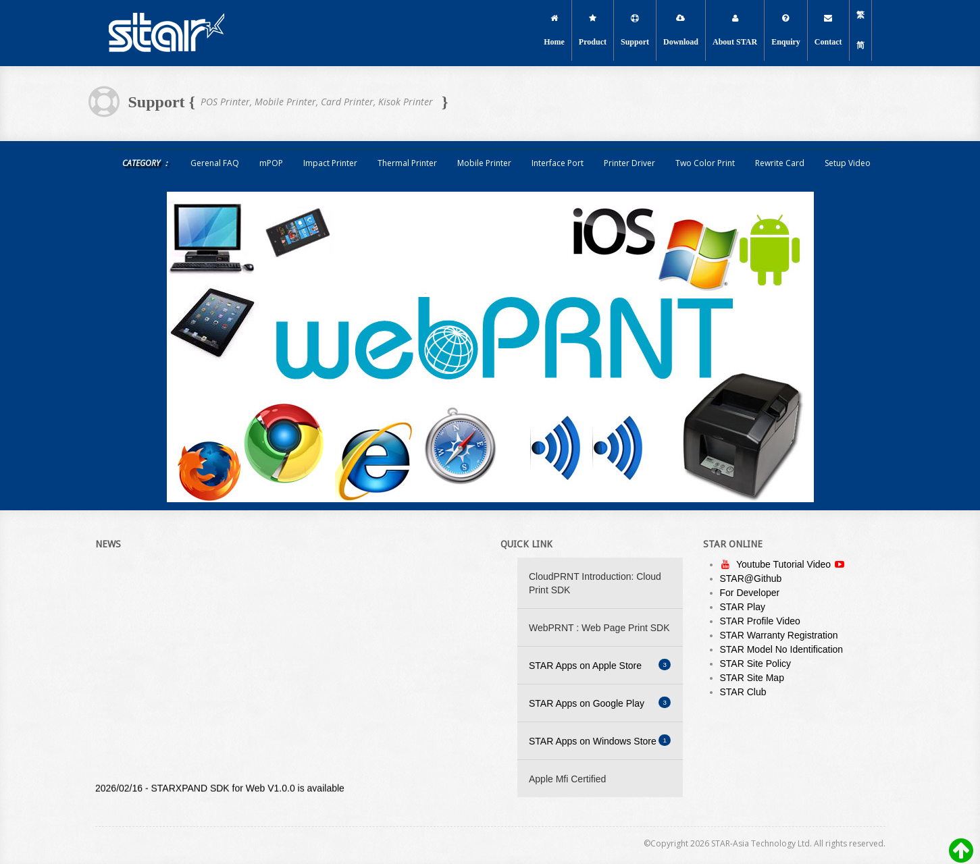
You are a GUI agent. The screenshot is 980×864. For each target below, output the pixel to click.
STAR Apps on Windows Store (600, 740)
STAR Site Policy (756, 663)
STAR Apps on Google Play (600, 703)
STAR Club (743, 691)
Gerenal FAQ (214, 163)
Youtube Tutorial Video (785, 564)
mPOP (271, 163)
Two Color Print (705, 163)
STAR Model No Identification (782, 649)
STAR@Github (751, 578)
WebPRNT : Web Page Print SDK (599, 627)
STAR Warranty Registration (779, 635)
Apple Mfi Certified (567, 779)
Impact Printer (330, 163)
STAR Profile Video (760, 621)
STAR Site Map (752, 677)
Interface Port (558, 163)
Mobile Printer (484, 163)
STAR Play (742, 606)
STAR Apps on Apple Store (600, 665)
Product (593, 30)
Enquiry (785, 30)
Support (635, 30)
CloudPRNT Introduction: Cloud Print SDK (595, 583)
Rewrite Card (779, 163)
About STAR (735, 30)
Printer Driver (629, 163)
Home (554, 30)
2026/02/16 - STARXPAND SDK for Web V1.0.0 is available (219, 789)
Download (680, 30)
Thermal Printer (407, 163)
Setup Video (848, 163)
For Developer (750, 592)
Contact (828, 30)
